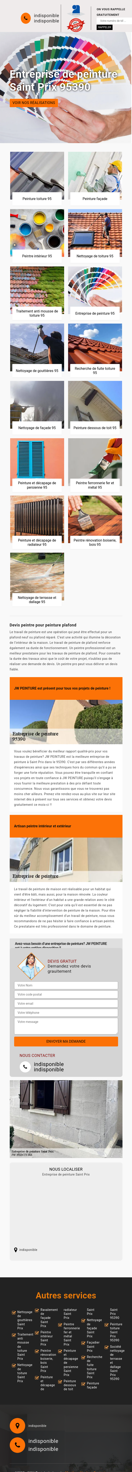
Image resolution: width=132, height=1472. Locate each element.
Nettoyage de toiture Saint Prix (22, 1373)
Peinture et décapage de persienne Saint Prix (69, 1363)
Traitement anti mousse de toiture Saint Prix (22, 1346)
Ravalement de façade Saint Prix (45, 1318)
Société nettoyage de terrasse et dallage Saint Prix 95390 (115, 1363)
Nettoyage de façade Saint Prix (92, 1328)
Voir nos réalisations (34, 103)
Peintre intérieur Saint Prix (45, 1338)
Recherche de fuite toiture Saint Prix (92, 1367)
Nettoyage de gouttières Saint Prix (22, 1320)
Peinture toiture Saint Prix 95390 (115, 1332)
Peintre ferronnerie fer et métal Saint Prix (69, 1334)
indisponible (46, 15)
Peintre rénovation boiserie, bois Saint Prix (45, 1361)
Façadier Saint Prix (92, 1346)
